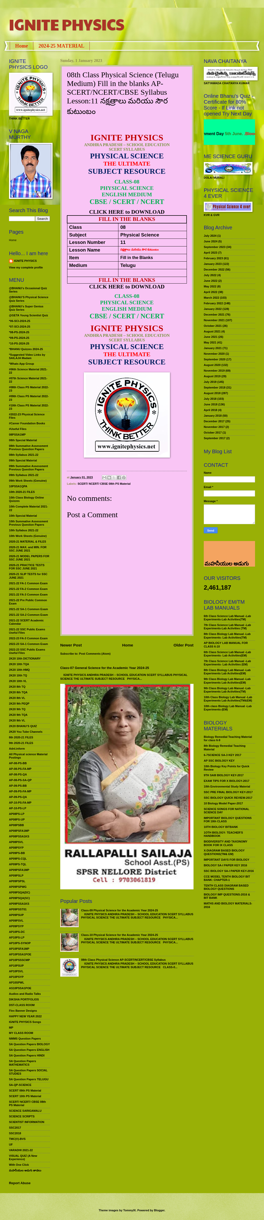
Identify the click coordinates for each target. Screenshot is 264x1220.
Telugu (128, 265)
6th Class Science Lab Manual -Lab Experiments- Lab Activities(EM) (227, 654)
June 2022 (210, 280)
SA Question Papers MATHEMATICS (22, 1063)
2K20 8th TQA (18, 692)
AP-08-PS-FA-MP (20, 768)
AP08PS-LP (16, 813)
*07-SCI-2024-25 (19, 326)
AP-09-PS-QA (18, 796)
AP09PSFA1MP (19, 869)
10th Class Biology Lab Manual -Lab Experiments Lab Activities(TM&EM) (228, 699)
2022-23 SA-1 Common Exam (28, 643)
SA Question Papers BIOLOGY (29, 1044)
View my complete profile (26, 267)
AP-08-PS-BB (18, 763)
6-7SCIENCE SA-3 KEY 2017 (222, 755)
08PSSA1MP (17, 434)
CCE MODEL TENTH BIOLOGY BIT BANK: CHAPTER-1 (227, 878)
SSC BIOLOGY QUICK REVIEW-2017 (228, 797)
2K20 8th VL (17, 697)
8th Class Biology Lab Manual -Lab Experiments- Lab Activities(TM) (227, 635)
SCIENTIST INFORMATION (26, 1122)
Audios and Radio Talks (25, 993)
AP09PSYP (16, 926)
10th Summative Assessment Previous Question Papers (28, 523)
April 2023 (210, 252)
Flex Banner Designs (23, 1010)
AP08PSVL (16, 842)
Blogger (159, 1210)
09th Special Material (23, 460)
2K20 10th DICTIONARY (24, 658)
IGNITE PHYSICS (66, 24)
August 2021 (212, 331)
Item (74, 257)
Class (75, 227)
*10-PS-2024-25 (19, 343)
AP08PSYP (16, 847)
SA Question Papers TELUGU (28, 1079)
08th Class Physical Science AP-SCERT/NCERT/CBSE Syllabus (123, 959)
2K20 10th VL (18, 681)
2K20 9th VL (17, 720)
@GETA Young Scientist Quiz (28, 315)
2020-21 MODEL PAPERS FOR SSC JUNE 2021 (29, 558)
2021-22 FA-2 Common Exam (28, 588)
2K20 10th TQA (19, 664)
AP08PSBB (16, 825)
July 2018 (210, 398)
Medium (78, 265)
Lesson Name (84, 250)
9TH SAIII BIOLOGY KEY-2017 (224, 775)
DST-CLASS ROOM (22, 1005)
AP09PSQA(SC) (19, 898)
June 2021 (210, 336)
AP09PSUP (16, 914)
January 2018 (213, 415)
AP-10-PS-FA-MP (20, 802)
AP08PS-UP (17, 819)
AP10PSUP (16, 965)
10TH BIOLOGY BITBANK (221, 826)
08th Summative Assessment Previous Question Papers (28, 447)
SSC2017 (15, 1127)
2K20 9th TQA (18, 714)
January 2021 (213, 348)
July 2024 (210, 235)
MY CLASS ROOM (21, 1032)
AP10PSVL (16, 971)
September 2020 (215, 359)
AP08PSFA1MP (19, 830)
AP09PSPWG (18, 886)
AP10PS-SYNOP (20, 943)
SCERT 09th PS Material (25, 1090)
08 (123, 227)
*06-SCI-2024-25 (19, 320)
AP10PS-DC (17, 931)
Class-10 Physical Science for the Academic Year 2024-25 (119, 934)
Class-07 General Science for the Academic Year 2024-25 (104, 668)
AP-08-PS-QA (18, 774)
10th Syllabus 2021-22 (23, 530)
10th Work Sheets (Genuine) (28, 535)
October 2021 (213, 325)
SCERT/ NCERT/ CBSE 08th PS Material (104, 483)
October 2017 (213, 432)
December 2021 (214, 314)
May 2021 (210, 342)
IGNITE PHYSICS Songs (25, 1021)
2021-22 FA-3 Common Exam (28, 594)
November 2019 (214, 370)
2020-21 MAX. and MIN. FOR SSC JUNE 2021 (28, 549)
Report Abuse (20, 1183)
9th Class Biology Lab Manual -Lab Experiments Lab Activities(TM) (227, 690)
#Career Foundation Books (27, 423)
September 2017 (215, 438)
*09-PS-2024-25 (19, 337)
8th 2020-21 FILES (21, 737)
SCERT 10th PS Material (25, 1096)
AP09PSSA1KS (19, 903)
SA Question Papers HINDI (27, 1055)
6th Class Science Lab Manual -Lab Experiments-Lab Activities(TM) (227, 617)
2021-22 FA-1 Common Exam (28, 583)
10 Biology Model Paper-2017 (223, 803)
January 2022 (213, 308)
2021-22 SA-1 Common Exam (28, 609)
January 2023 (213, 263)
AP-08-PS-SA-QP (20, 780)
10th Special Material (23, 515)
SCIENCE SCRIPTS (22, 1116)
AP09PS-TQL (17, 864)
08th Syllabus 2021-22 (23, 454)
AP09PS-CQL (18, 858)
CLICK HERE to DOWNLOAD (127, 212)
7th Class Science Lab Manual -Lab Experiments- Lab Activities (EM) (227, 663)
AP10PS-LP (16, 937)
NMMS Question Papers (25, 1038)
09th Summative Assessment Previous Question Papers (28, 468)
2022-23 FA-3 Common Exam (28, 638)
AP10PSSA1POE (20, 954)
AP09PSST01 (18, 909)
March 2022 (211, 297)
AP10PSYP (16, 976)
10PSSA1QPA (18, 486)
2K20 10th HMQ (19, 669)
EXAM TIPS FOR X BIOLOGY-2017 (226, 780)
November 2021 (214, 320)
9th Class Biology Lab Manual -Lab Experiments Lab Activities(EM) (227, 680)
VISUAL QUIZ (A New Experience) (23, 1157)
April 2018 (210, 410)
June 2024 (210, 241)
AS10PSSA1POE (20, 988)
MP (11, 1027)
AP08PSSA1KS (19, 836)
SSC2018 (15, 1133)
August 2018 (212, 393)
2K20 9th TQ (17, 709)
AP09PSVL (16, 920)
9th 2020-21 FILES (21, 742)
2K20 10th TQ (18, 675)
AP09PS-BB (17, 853)
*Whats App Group (21, 363)
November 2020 (214, 353)
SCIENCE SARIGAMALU (25, 1110)
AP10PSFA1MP (19, 948)
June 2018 (210, 404)
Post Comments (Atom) (95, 653)
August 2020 (212, 364)
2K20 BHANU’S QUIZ (23, 726)
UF (11, 1144)
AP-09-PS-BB (18, 785)
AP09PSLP (16, 875)
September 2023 (215, 247)
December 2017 (214, 421)
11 (123, 242)
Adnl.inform (17, 748)
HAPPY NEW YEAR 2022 (25, 1016)
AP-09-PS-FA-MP (20, 791)
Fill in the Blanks (136, 257)
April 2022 (210, 292)
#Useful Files (17, 428)
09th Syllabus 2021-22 (23, 475)
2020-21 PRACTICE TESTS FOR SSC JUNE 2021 (27, 567)
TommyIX (129, 1210)
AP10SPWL (16, 982)
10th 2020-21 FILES (22, 491)
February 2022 (213, 303)
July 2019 (210, 381)
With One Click (19, 1164)
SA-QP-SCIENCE (20, 1084)
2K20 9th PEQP (19, 703)
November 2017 (214, 426)
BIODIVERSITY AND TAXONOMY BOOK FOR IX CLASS (225, 843)
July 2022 (210, 275)
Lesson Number (87, 242)
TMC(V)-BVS (17, 1138)
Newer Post (71, 645)
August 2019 (212, 376)
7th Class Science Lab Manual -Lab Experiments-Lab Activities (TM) (227, 626)
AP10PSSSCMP (19, 960)
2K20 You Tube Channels (26, 731)
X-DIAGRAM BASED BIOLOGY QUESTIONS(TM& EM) (224, 852)
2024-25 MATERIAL (61, 46)
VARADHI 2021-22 (21, 1150)
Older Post (184, 645)
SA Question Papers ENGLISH (29, 1049)
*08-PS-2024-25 (19, 332)
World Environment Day (220, 134)
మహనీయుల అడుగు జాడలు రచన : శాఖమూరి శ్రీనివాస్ (226, 550)
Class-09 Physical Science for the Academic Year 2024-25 (119, 910)
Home (21, 46)
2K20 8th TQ (17, 686)
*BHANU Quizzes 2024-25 (26, 349)
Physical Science (139, 234)
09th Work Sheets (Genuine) (28, 480)
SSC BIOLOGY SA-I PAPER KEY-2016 (229, 870)
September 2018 (215, 387)
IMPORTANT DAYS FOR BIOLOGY (226, 859)
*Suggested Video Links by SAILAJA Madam (27, 356)
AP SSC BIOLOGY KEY (219, 760)
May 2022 (210, 286)
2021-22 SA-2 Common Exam (28, 614)
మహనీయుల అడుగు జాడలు (25, 1170)
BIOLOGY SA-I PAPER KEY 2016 (225, 865)
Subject (77, 234)
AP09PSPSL (17, 881)
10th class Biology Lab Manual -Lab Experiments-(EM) (228, 708)
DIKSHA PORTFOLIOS (24, 999)
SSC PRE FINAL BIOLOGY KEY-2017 (228, 792)
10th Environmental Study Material (227, 786)
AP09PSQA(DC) (19, 892)
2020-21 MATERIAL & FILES (27, 541)
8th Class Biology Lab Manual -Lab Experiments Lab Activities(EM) (227, 671)
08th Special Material (23, 440)
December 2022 (214, 269)
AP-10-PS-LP (17, 808)
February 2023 (213, 258)
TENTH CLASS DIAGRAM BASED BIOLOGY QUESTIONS (226, 887)
